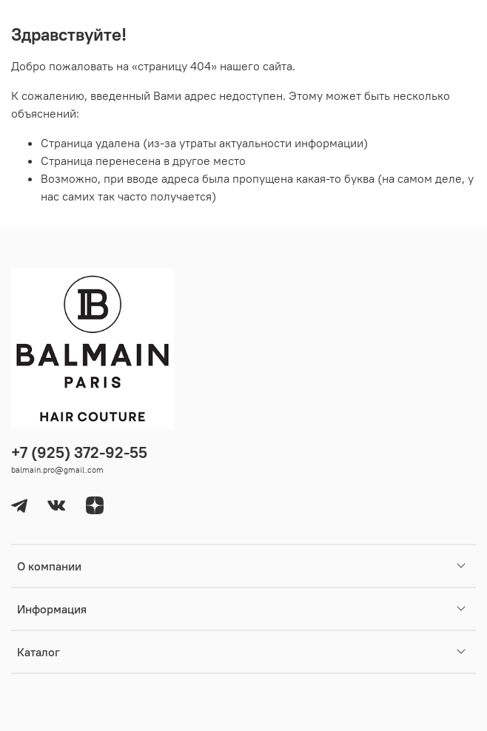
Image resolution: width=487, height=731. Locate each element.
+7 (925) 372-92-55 (79, 452)
